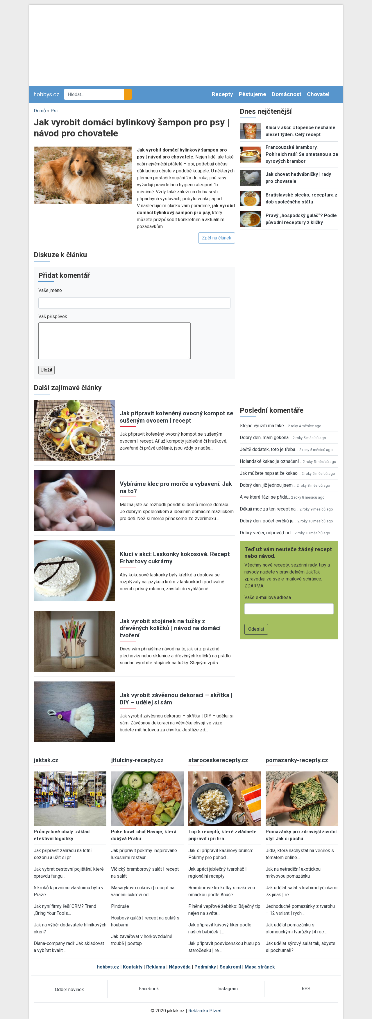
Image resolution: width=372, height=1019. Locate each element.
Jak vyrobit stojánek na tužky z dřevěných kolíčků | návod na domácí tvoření (170, 628)
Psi (54, 110)
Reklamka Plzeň (204, 1010)
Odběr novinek (69, 989)
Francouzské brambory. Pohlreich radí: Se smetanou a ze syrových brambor (302, 154)
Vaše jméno (50, 290)
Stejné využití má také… (263, 425)
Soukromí (230, 967)
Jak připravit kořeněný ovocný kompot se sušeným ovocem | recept (176, 417)
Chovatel (318, 94)
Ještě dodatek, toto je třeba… (269, 449)
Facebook (149, 988)
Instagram (227, 988)
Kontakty (132, 967)
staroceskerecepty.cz (218, 760)
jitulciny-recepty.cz (137, 760)
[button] (83, 175)
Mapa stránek (260, 967)
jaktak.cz (46, 760)
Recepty (222, 94)
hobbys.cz (47, 94)
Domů (40, 110)
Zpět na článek (216, 238)
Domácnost (286, 94)
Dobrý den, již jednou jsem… (268, 485)
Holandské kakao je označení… (271, 461)
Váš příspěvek (52, 316)
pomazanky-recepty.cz (297, 760)
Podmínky (205, 967)
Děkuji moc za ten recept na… (269, 509)
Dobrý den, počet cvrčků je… (268, 521)
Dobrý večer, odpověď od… (267, 532)
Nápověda (180, 967)
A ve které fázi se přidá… (265, 497)
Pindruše (120, 906)
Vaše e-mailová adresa (267, 597)
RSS (306, 988)
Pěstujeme (252, 94)
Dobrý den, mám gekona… (265, 437)
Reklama (155, 967)
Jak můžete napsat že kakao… (270, 473)
